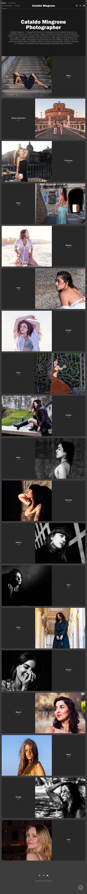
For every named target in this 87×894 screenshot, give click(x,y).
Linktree (4, 8)
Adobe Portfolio (47, 881)
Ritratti (4, 3)
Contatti (17, 6)
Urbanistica (12, 3)
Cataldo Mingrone (43, 5)
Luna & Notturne (7, 6)
